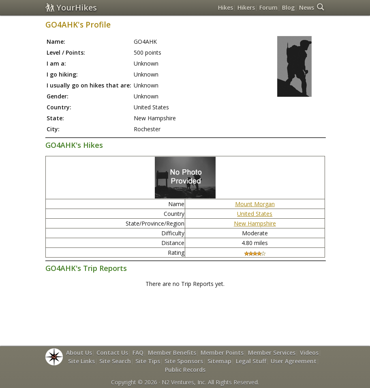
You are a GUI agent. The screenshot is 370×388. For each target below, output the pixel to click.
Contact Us (112, 352)
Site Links (81, 361)
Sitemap (219, 361)
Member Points (222, 352)
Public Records (185, 369)
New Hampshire (255, 223)
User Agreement (294, 361)
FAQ (138, 352)
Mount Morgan (255, 204)
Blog (288, 7)
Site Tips (147, 361)
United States (254, 213)
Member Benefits (172, 352)
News (306, 7)
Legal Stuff (251, 361)
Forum (268, 7)
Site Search (115, 361)
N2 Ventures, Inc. (184, 382)
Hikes (225, 7)
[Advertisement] (192, 312)
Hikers (246, 7)
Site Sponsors (184, 361)
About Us (79, 352)
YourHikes (71, 7)
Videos (309, 352)
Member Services (271, 352)
